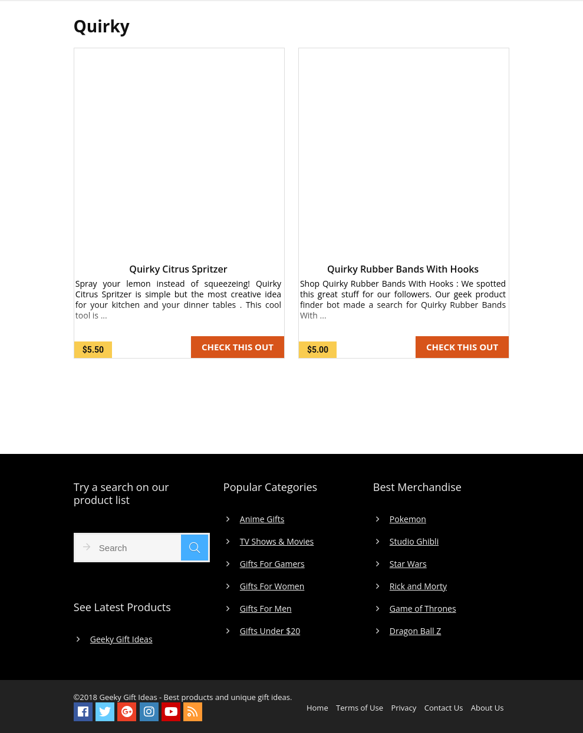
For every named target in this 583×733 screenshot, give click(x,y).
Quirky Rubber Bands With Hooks (403, 269)
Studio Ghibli (414, 541)
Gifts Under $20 (270, 631)
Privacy (403, 707)
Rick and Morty (418, 586)
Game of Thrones (423, 608)
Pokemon (408, 519)
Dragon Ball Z (415, 631)
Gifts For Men (266, 608)
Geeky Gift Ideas (121, 639)
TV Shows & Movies (277, 541)
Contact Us (443, 707)
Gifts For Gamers (272, 564)
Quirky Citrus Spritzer (178, 269)
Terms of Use (359, 707)
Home (317, 707)
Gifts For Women (272, 586)
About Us (487, 707)
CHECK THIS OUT (238, 347)
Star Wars (408, 564)
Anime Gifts (262, 519)
